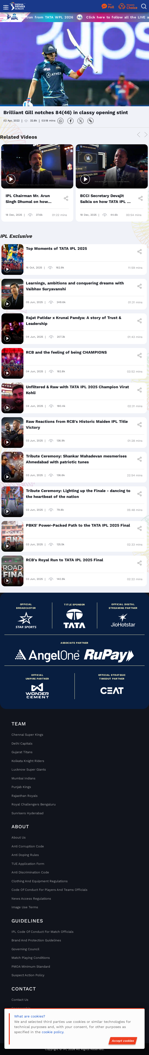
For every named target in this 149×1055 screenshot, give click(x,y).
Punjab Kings (21, 787)
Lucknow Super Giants (28, 769)
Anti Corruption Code (27, 846)
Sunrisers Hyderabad (27, 813)
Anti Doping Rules (25, 855)
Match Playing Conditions (30, 958)
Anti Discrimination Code (30, 872)
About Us (18, 837)
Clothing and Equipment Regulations (39, 881)
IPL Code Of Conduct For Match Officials (42, 932)
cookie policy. (53, 1032)
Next (146, 135)
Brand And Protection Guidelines (36, 940)
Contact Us (19, 1000)
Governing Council (25, 949)
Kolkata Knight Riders (27, 761)
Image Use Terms (24, 907)
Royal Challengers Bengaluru (33, 804)
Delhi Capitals (21, 743)
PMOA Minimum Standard (30, 966)
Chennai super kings (27, 734)
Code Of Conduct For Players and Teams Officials (49, 890)
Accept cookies (122, 1040)
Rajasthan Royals (24, 796)
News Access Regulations (31, 898)
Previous (138, 135)
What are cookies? (29, 1016)
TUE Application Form (27, 864)
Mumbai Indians (23, 778)
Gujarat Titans (21, 752)
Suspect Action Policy (27, 975)
